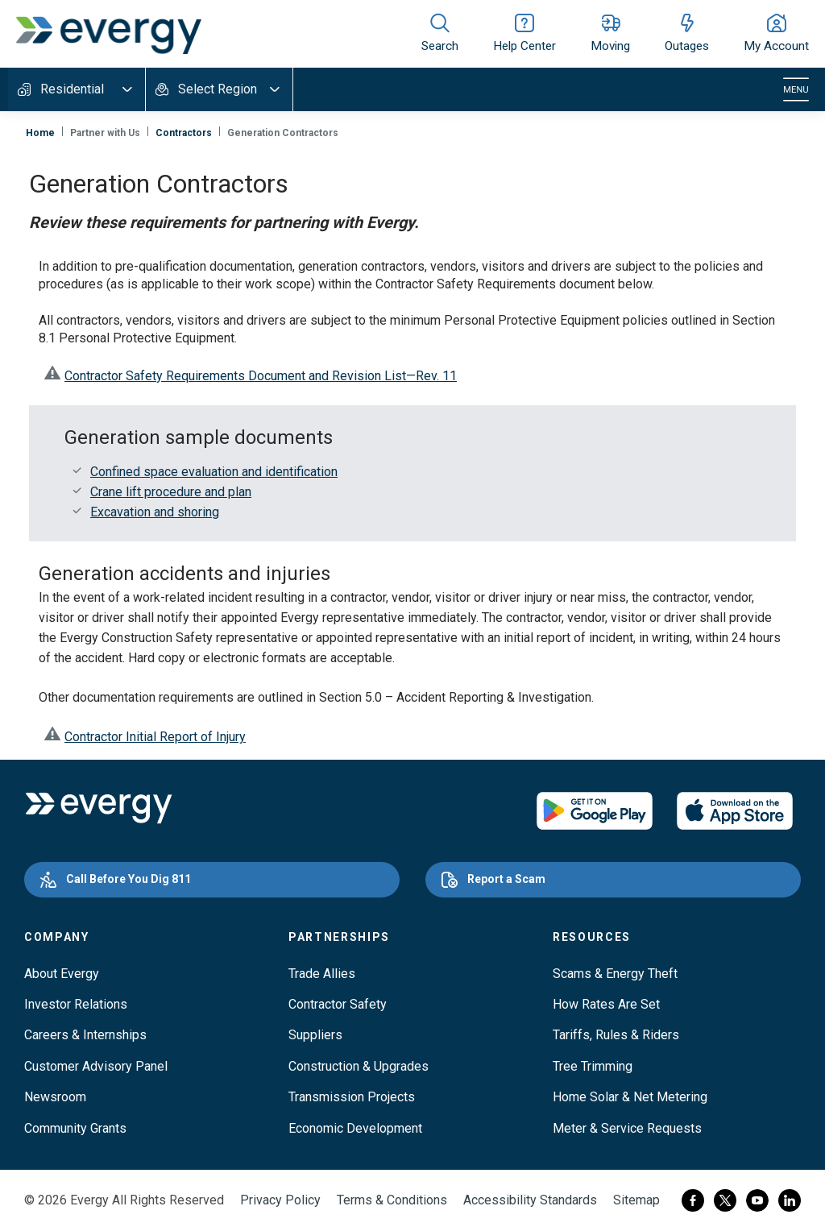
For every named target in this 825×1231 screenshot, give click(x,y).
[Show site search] (439, 34)
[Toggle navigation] (796, 89)
